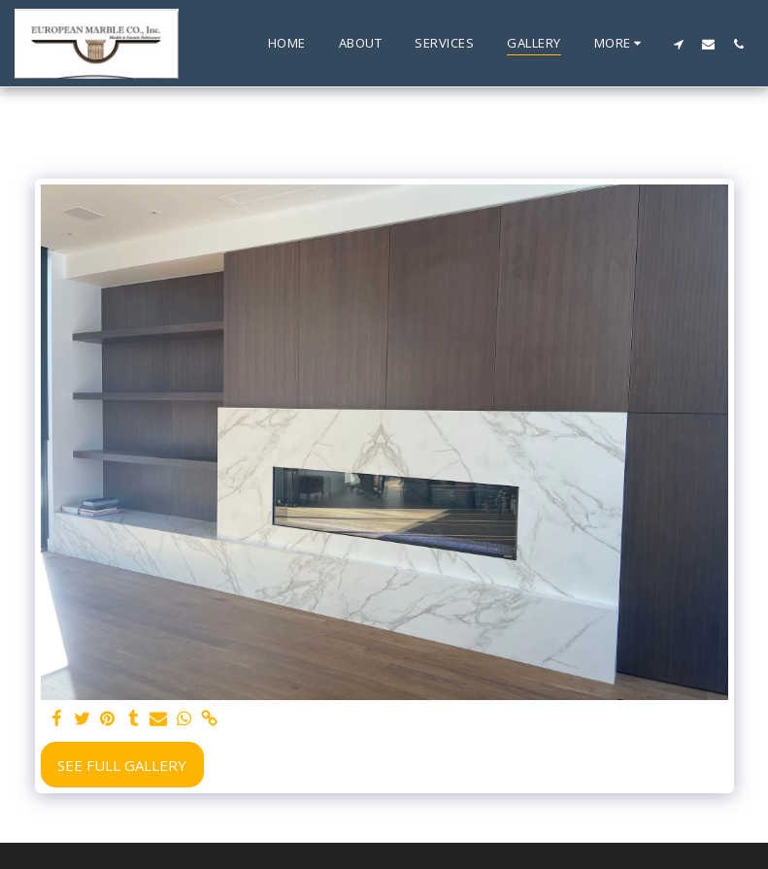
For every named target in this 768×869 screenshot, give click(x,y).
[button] (678, 43)
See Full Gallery (121, 765)
